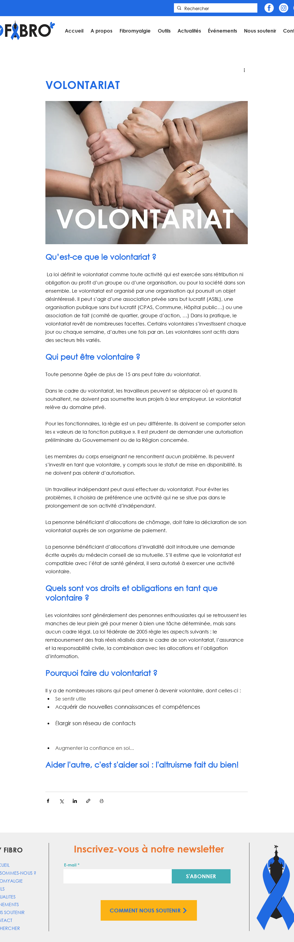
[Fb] (269, 8)
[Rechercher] (215, 8)
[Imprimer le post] (101, 800)
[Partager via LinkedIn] (74, 800)
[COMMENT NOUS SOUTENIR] (149, 910)
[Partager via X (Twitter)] (61, 800)
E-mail (70, 865)
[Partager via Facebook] (48, 800)
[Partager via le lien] (88, 800)
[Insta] (283, 8)
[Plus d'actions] (244, 70)
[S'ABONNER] (201, 876)
